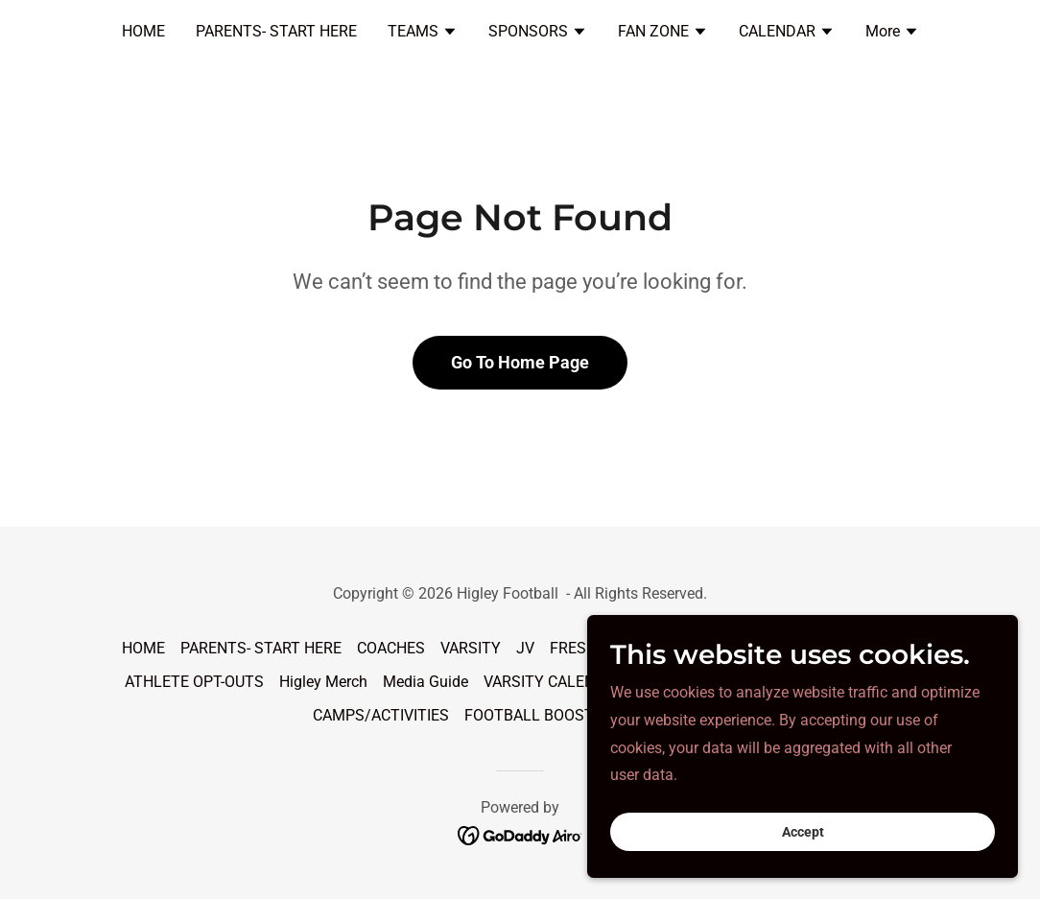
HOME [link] (143, 31)
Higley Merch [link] (323, 682)
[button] (423, 33)
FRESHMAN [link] (590, 648)
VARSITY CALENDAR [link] (554, 682)
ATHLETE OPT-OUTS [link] (194, 682)
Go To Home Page (520, 362)
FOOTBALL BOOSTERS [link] (543, 715)
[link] (520, 835)
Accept (825, 830)
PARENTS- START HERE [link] (276, 31)
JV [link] (525, 648)
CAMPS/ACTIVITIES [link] (381, 715)
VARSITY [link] (470, 648)
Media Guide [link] (425, 682)
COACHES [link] (391, 648)
